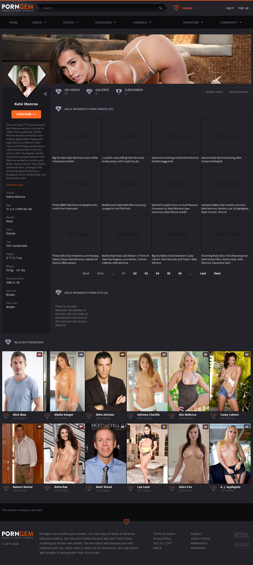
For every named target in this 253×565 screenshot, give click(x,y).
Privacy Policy (162, 538)
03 (146, 273)
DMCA (157, 548)
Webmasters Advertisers (199, 545)
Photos (71, 22)
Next (217, 273)
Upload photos (238, 92)
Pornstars (194, 22)
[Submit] (162, 8)
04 (157, 273)
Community (232, 22)
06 (180, 273)
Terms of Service (164, 534)
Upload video (214, 92)
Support (196, 534)
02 (135, 273)
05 (168, 273)
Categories (106, 22)
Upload (182, 8)
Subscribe (26, 114)
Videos (40, 22)
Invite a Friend (200, 538)
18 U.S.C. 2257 (162, 543)
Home (13, 22)
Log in (230, 8)
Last (203, 273)
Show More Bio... (15, 184)
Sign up (244, 8)
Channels (143, 22)
